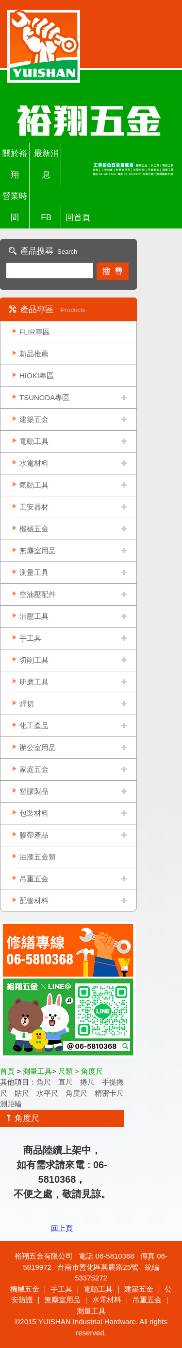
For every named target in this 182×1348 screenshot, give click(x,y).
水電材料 (34, 463)
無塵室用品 (37, 550)
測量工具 (34, 572)
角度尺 (76, 1093)
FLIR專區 (34, 332)
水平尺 (47, 1093)
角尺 (43, 1082)
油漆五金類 (37, 857)
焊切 (26, 704)
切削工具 (34, 660)
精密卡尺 (109, 1093)
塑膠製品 (34, 791)
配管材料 (34, 900)
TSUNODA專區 (44, 397)
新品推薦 (34, 354)
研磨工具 (34, 682)
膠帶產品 (34, 835)
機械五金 (34, 529)
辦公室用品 (37, 747)
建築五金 (34, 419)
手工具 (30, 638)
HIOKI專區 (36, 375)
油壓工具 (34, 616)
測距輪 (11, 1104)
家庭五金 (34, 769)
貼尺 (22, 1093)
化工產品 (34, 725)
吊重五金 (34, 879)
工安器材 (34, 507)
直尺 (65, 1082)
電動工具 (34, 441)
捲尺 (87, 1082)
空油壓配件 (37, 594)
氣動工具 (34, 485)
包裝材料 (34, 813)
